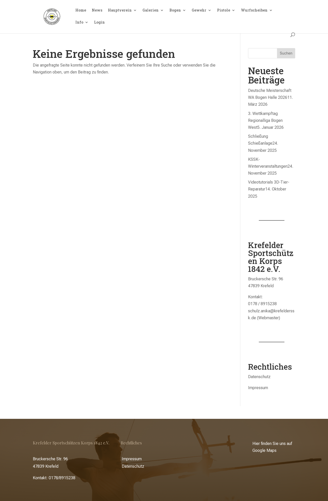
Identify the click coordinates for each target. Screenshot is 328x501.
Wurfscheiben (254, 10)
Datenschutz (259, 376)
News (97, 10)
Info (79, 22)
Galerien (150, 10)
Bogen (175, 10)
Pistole (223, 10)
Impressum (258, 387)
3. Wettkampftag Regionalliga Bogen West (265, 120)
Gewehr (199, 10)
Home (80, 10)
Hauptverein (120, 10)
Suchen (286, 53)
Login (99, 22)
